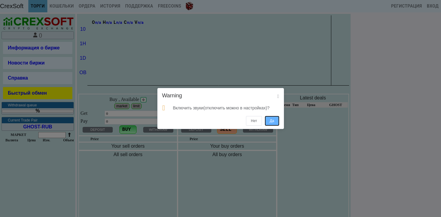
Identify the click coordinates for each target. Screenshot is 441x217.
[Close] (278, 96)
